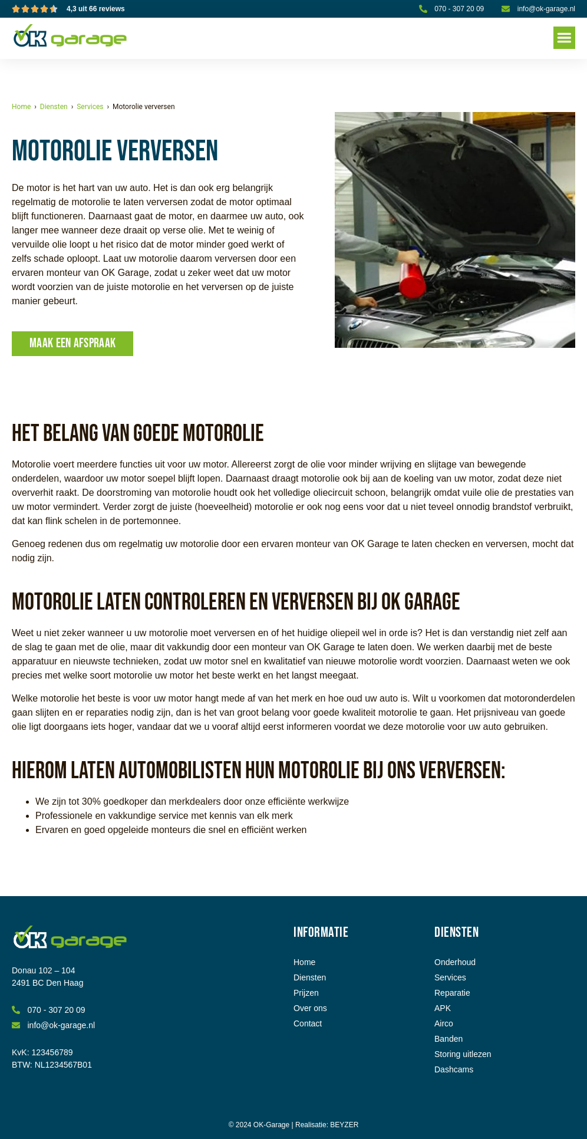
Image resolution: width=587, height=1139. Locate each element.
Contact (308, 1023)
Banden (448, 1038)
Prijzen (306, 993)
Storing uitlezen (463, 1054)
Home (21, 107)
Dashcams (453, 1069)
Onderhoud (455, 962)
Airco (443, 1023)
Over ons (310, 1008)
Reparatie (452, 993)
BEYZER (344, 1125)
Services (90, 107)
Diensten (54, 107)
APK (442, 1008)
